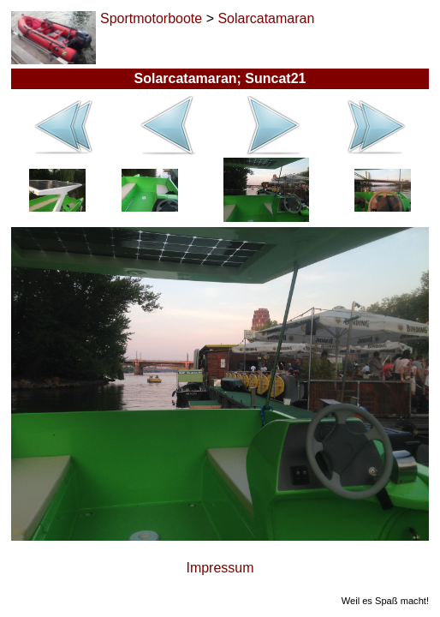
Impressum (219, 567)
